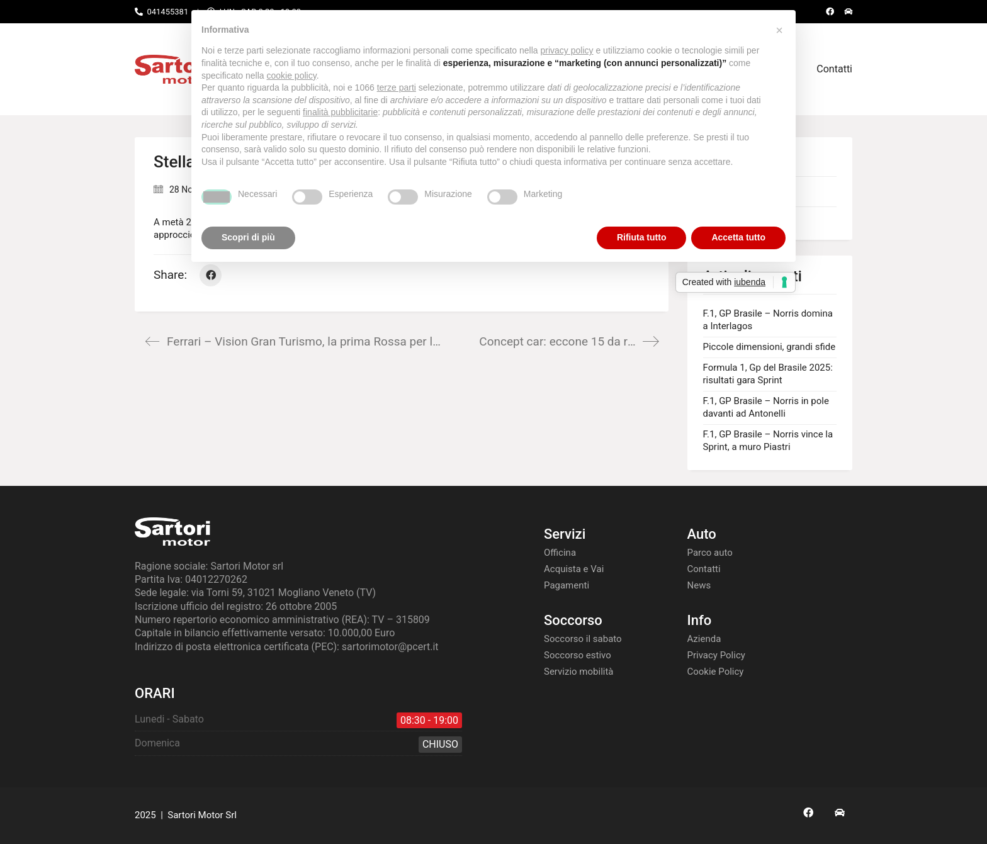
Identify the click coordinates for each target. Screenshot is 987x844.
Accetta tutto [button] (738, 237)
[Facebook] (211, 275)
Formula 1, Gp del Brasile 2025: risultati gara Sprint (768, 374)
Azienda (704, 638)
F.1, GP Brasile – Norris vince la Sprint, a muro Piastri (768, 441)
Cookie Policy (715, 671)
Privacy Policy (716, 655)
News (699, 585)
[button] (779, 30)
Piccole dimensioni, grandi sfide (769, 346)
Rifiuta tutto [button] (642, 237)
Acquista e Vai (574, 569)
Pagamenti (566, 585)
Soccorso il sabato (583, 638)
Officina (560, 552)
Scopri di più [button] (248, 237)
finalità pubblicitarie (340, 112)
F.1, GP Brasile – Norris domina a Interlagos (768, 320)
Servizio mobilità (579, 671)
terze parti (396, 87)
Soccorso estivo (577, 655)
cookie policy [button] (292, 75)
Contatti (704, 569)
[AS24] (839, 812)
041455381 (167, 11)
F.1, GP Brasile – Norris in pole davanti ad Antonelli (766, 407)
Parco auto (710, 552)
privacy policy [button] (567, 50)
